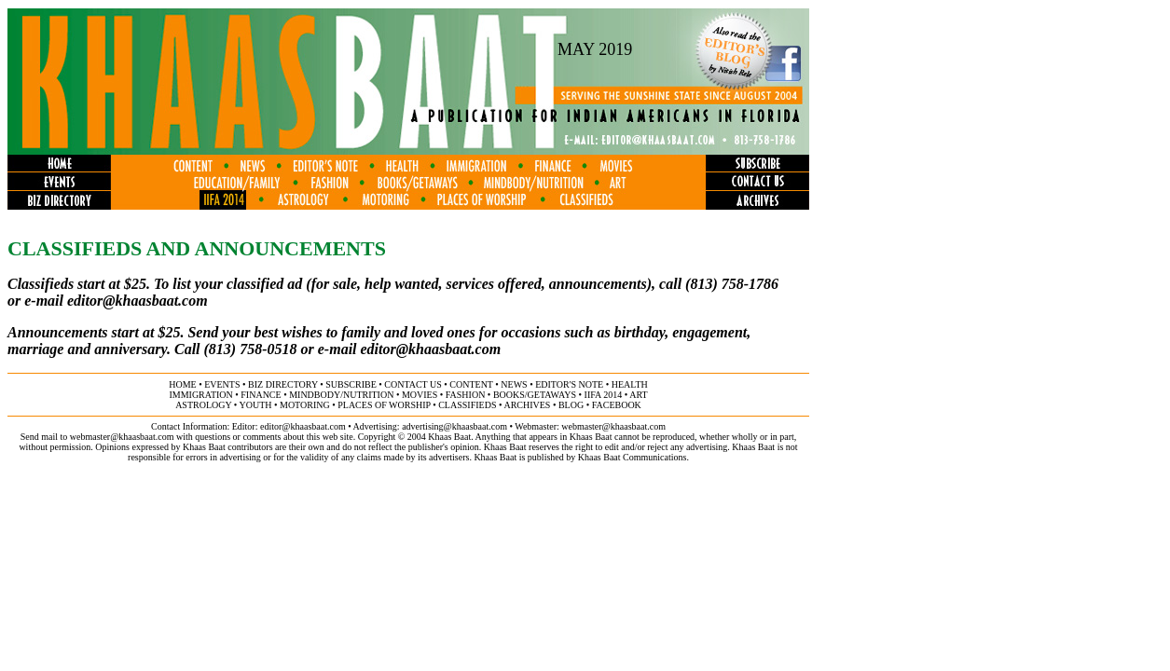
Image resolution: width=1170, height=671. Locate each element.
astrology (203, 405)
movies (419, 395)
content (470, 384)
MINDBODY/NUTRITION (341, 395)
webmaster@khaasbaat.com (613, 426)
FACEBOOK (616, 405)
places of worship (383, 405)
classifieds (467, 405)
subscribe (350, 384)
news (514, 384)
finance (261, 395)
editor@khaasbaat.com (137, 300)
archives (526, 405)
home (182, 384)
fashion (466, 395)
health (630, 384)
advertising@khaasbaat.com (454, 426)
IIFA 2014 (604, 395)
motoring (305, 405)
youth (255, 405)
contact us (413, 384)
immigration (200, 395)
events (222, 384)
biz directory (283, 384)
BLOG (571, 405)
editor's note (569, 384)
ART (638, 395)
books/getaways (534, 395)
